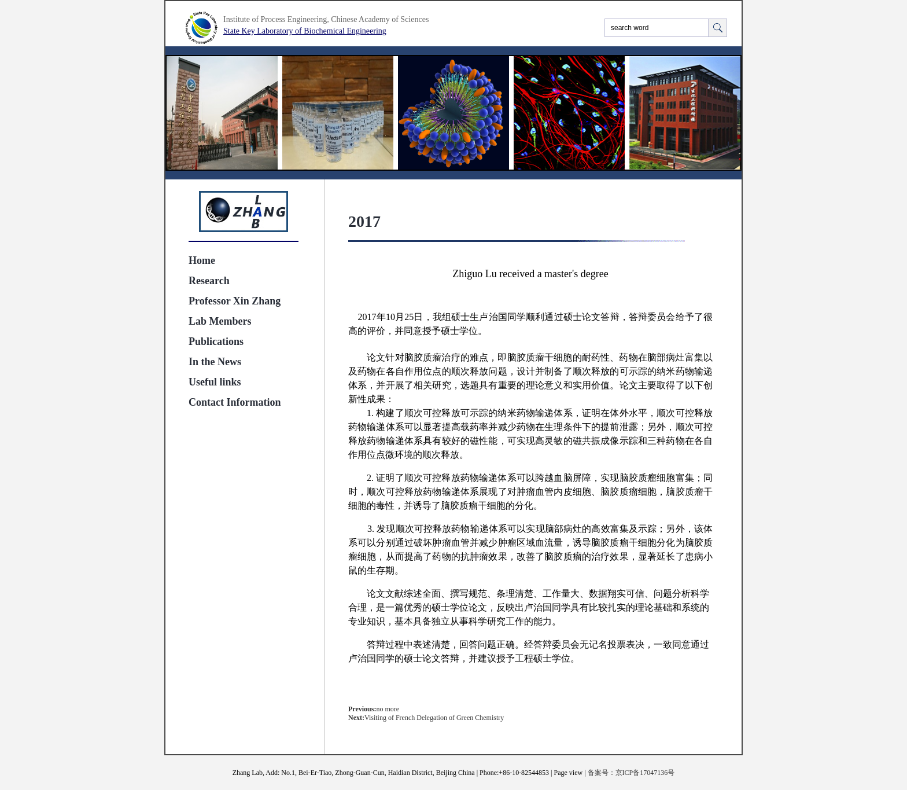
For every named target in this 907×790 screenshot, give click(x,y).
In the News (215, 362)
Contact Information (235, 402)
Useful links (215, 382)
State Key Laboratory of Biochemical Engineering (304, 31)
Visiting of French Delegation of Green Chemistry (434, 718)
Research (209, 280)
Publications (216, 341)
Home (202, 260)
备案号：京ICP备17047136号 (631, 773)
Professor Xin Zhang (235, 301)
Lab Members (220, 321)
